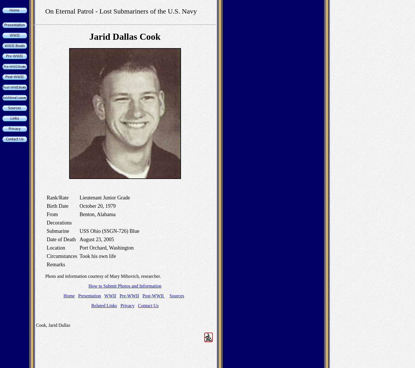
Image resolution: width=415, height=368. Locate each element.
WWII (110, 295)
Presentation (89, 295)
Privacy (127, 305)
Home (69, 295)
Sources (176, 295)
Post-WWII (153, 295)
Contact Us (148, 305)
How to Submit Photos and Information (124, 286)
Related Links (104, 305)
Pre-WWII (129, 295)
